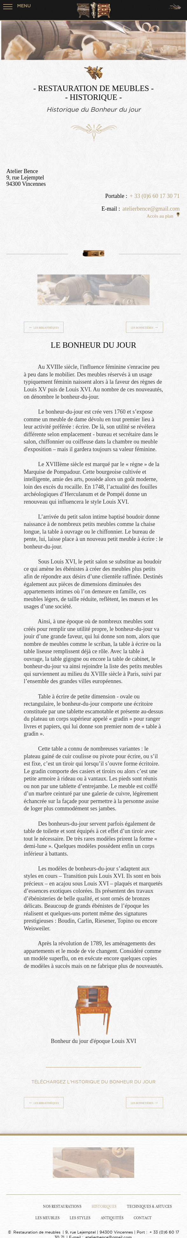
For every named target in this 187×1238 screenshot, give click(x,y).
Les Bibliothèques (44, 327)
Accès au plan (163, 216)
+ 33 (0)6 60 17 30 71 (155, 196)
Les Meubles (47, 1218)
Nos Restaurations (62, 1207)
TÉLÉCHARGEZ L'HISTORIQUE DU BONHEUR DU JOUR (93, 1081)
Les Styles (80, 1218)
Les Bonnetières (144, 327)
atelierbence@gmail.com (151, 209)
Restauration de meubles (36, 1232)
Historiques (104, 1207)
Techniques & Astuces (149, 1207)
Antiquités (112, 1218)
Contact (143, 1218)
